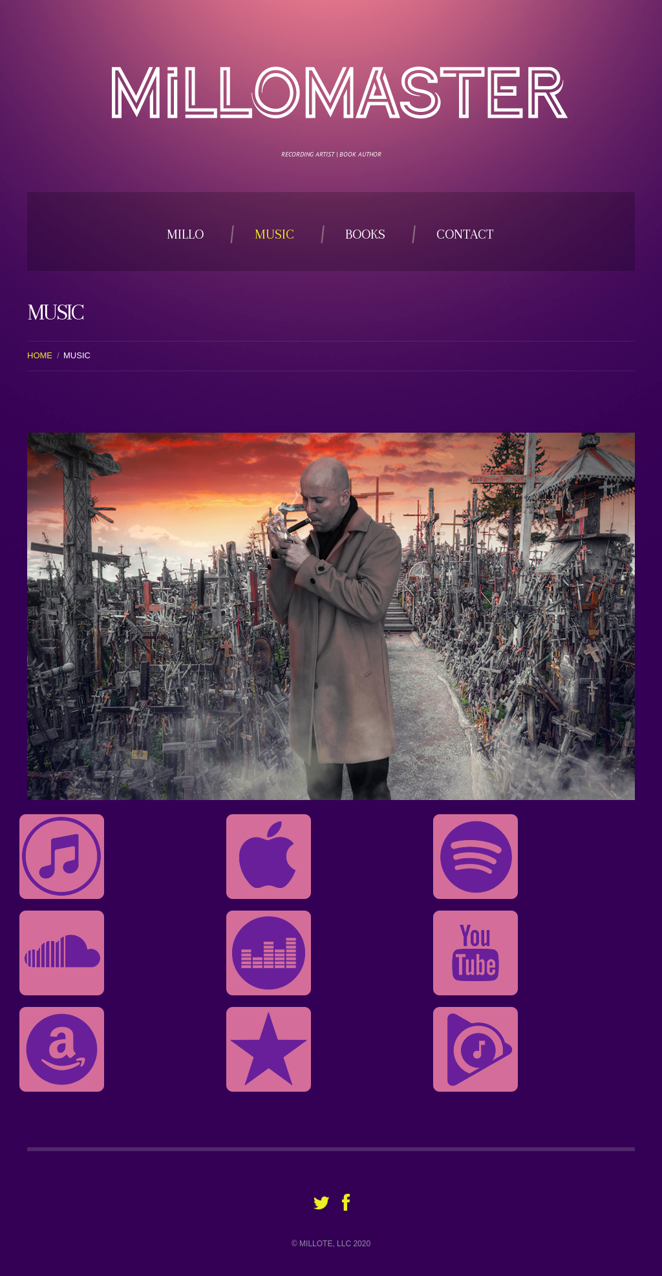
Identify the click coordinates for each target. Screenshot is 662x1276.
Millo (185, 234)
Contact (465, 234)
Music (274, 234)
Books (365, 234)
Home (39, 355)
